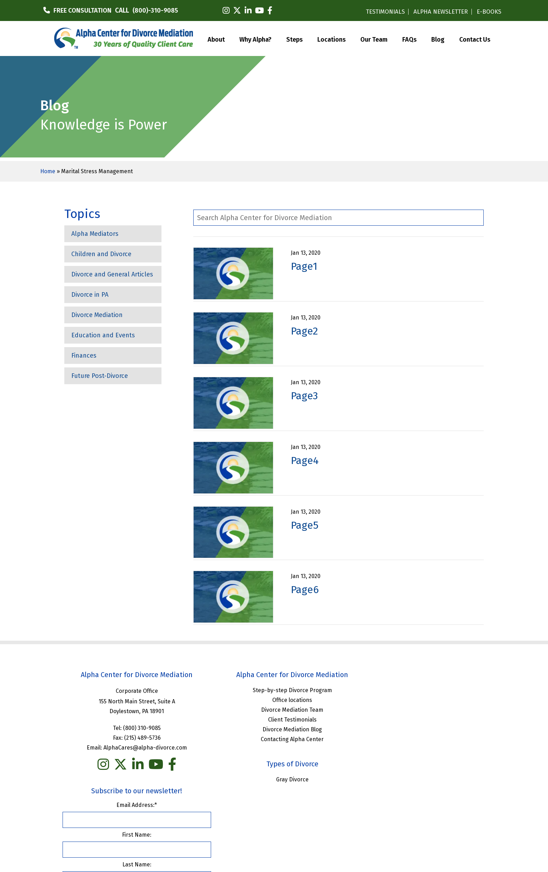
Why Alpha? (255, 39)
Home (47, 171)
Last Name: (416, 748)
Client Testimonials (274, 719)
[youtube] (259, 10)
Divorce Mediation (97, 315)
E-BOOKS (489, 11)
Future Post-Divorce (99, 376)
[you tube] (149, 764)
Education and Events (103, 335)
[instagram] (226, 10)
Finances (83, 355)
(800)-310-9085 (155, 10)
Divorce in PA (89, 294)
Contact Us (474, 39)
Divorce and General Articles (112, 274)
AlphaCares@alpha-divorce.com (139, 747)
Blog (438, 39)
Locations (331, 39)
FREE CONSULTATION (82, 10)
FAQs (409, 39)
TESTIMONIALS (385, 11)
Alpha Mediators (94, 234)
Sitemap (355, 811)
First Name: (417, 718)
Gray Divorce (274, 779)
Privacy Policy (321, 811)
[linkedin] (248, 10)
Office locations (274, 699)
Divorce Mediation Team (274, 709)
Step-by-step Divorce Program (273, 690)
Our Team (374, 39)
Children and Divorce (101, 254)
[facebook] (270, 10)
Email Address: (417, 688)
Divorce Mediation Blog (273, 729)
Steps (294, 39)
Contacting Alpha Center (273, 739)
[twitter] (237, 10)
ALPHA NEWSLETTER (440, 11)
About (216, 39)
